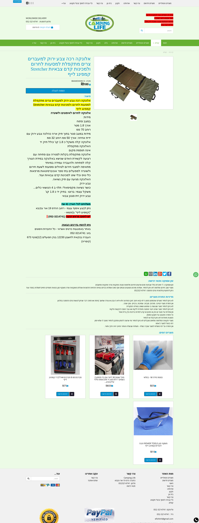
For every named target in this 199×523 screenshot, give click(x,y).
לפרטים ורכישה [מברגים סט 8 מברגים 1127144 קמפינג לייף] (78, 388)
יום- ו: (150, 471)
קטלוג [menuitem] (156, 43)
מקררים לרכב (69, 508)
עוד (34, 43)
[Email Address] (27, 3)
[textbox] (150, 470)
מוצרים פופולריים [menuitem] (142, 43)
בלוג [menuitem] (106, 43)
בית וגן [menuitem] (52, 43)
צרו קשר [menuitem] (89, 43)
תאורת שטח (80, 508)
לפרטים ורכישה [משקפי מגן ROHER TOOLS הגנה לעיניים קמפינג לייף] (40, 388)
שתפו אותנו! (93, 408)
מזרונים (59, 508)
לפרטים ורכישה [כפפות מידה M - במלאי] (153, 388)
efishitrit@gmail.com (164, 446)
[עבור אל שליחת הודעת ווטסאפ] (195, 274)
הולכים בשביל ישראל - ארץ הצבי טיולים (99, 456)
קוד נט (96, 521)
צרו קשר (94, 405)
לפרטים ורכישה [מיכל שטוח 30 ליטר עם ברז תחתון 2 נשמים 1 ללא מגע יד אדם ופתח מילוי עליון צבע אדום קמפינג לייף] (116, 388)
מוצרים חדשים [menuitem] (126, 43)
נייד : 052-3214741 (165, 441)
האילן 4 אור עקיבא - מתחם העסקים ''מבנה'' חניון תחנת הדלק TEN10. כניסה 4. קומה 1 (152, 453)
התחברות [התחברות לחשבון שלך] (17, 1)
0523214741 (124, 410)
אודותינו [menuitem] (114, 43)
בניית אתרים (90, 521)
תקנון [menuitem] (98, 43)
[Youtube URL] (29, 3)
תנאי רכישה (131, 413)
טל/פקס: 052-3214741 (163, 437)
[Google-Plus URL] (31, 3)
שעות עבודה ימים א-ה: (156, 458)
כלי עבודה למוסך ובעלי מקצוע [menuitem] (70, 43)
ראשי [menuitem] (165, 43)
